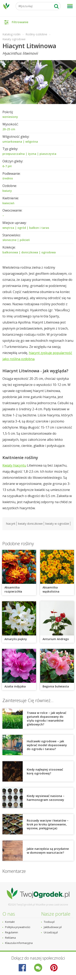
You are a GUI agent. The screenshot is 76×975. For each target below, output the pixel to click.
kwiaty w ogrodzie (57, 524)
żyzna (32, 154)
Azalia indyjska (15, 686)
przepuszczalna (13, 154)
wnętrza (8, 228)
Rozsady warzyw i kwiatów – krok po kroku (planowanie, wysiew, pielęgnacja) (48, 824)
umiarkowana (12, 141)
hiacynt (10, 524)
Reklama (10, 937)
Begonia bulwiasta (56, 686)
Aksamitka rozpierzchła (13, 589)
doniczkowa (29, 252)
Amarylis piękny (15, 639)
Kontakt (10, 922)
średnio (7, 178)
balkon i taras (39, 228)
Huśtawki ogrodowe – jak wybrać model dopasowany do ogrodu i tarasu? (47, 745)
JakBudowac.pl (53, 927)
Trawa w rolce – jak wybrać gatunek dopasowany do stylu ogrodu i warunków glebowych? (46, 718)
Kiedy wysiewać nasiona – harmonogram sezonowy (45, 798)
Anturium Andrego (56, 639)
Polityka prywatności (17, 927)
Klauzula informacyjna (19, 943)
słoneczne (9, 240)
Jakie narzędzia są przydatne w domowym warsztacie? (48, 850)
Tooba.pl (49, 922)
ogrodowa (48, 252)
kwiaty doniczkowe (30, 524)
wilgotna (31, 141)
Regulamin (11, 932)
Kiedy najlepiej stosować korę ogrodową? (45, 771)
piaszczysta (48, 154)
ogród (21, 228)
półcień (25, 240)
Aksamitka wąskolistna (51, 589)
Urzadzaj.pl (51, 932)
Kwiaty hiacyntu (14, 465)
